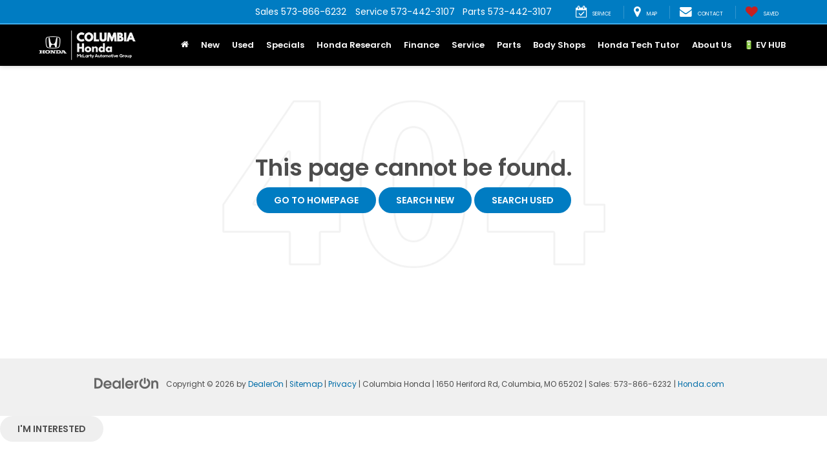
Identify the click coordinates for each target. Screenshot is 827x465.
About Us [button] (711, 45)
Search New (425, 200)
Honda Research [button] (354, 45)
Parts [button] (509, 45)
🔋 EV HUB (765, 45)
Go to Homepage (316, 200)
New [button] (210, 45)
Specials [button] (285, 45)
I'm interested (51, 428)
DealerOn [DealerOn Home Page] (266, 384)
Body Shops (559, 45)
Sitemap (305, 384)
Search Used (523, 200)
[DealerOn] (127, 383)
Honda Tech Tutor (639, 45)
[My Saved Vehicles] (761, 12)
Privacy (342, 384)
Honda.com (701, 384)
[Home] (184, 45)
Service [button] (468, 45)
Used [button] (243, 45)
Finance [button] (421, 45)
